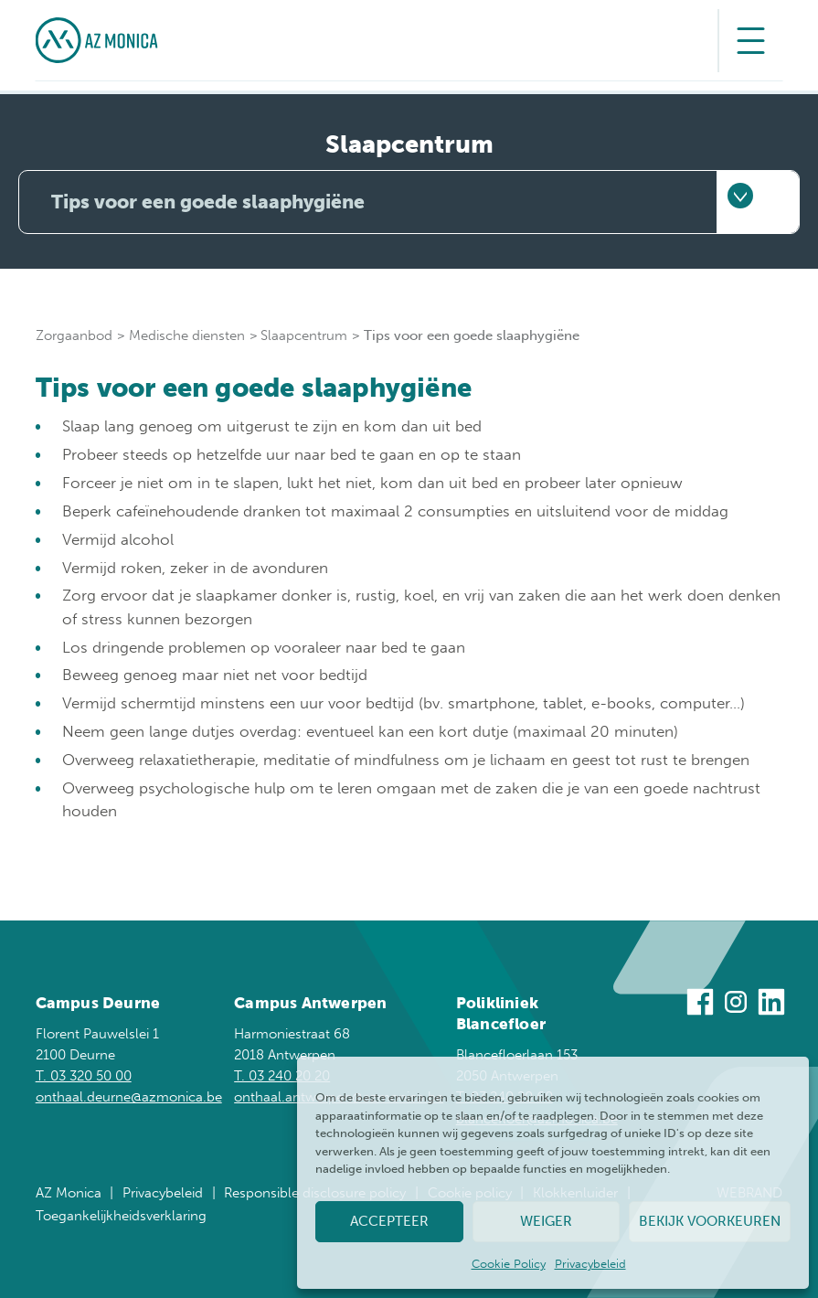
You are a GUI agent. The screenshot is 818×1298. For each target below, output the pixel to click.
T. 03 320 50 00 (84, 1075)
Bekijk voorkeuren (710, 1221)
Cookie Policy (509, 1264)
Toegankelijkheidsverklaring (121, 1215)
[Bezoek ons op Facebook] (700, 1004)
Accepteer (389, 1221)
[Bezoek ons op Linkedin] (771, 1004)
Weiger (546, 1221)
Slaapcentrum (303, 335)
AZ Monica (68, 1192)
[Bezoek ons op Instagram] (736, 1004)
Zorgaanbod (74, 335)
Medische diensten (187, 335)
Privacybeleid (590, 1264)
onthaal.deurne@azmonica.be (129, 1096)
